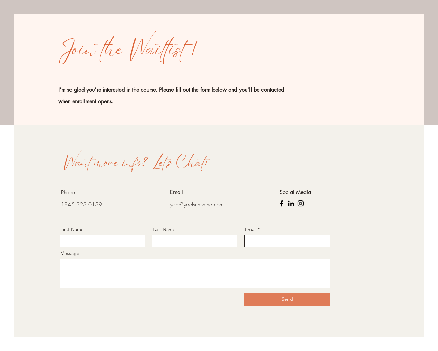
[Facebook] (281, 203)
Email (250, 229)
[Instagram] (301, 203)
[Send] (287, 299)
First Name (72, 229)
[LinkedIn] (291, 203)
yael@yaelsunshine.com (197, 204)
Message (69, 253)
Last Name (164, 229)
